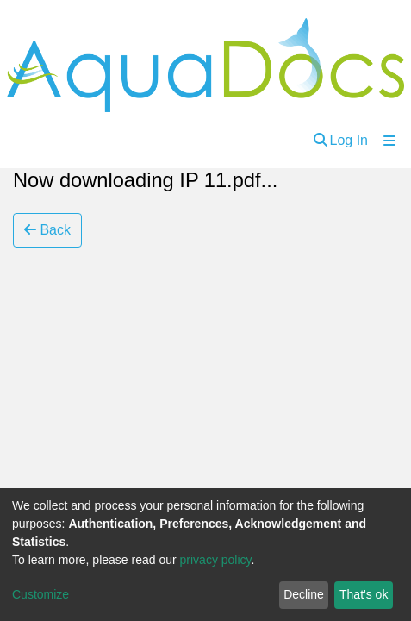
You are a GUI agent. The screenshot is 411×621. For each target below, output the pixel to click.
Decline (303, 594)
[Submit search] (320, 140)
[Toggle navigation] (389, 140)
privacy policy (216, 560)
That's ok (363, 594)
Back (47, 230)
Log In (349, 140)
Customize (40, 594)
